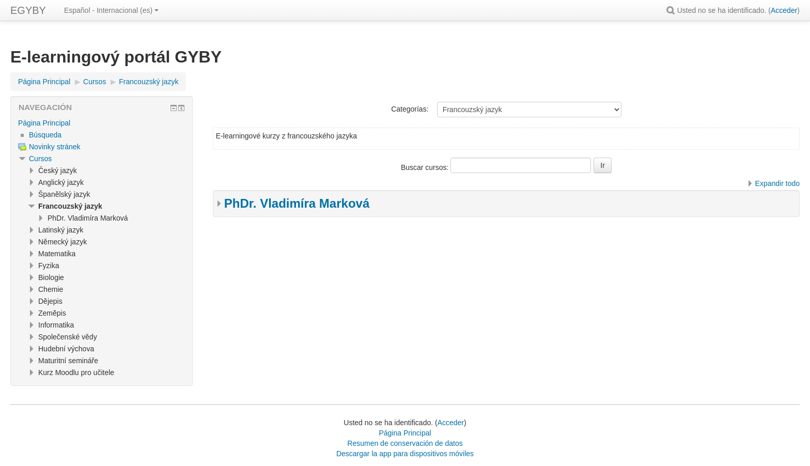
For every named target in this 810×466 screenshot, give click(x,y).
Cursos (40, 158)
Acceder (784, 10)
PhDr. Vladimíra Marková (296, 203)
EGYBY (28, 10)
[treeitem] (101, 123)
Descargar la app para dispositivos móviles (405, 453)
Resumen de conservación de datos (404, 443)
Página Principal (44, 123)
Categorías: (409, 109)
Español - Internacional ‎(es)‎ (111, 10)
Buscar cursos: (425, 167)
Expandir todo (777, 183)
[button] (672, 10)
